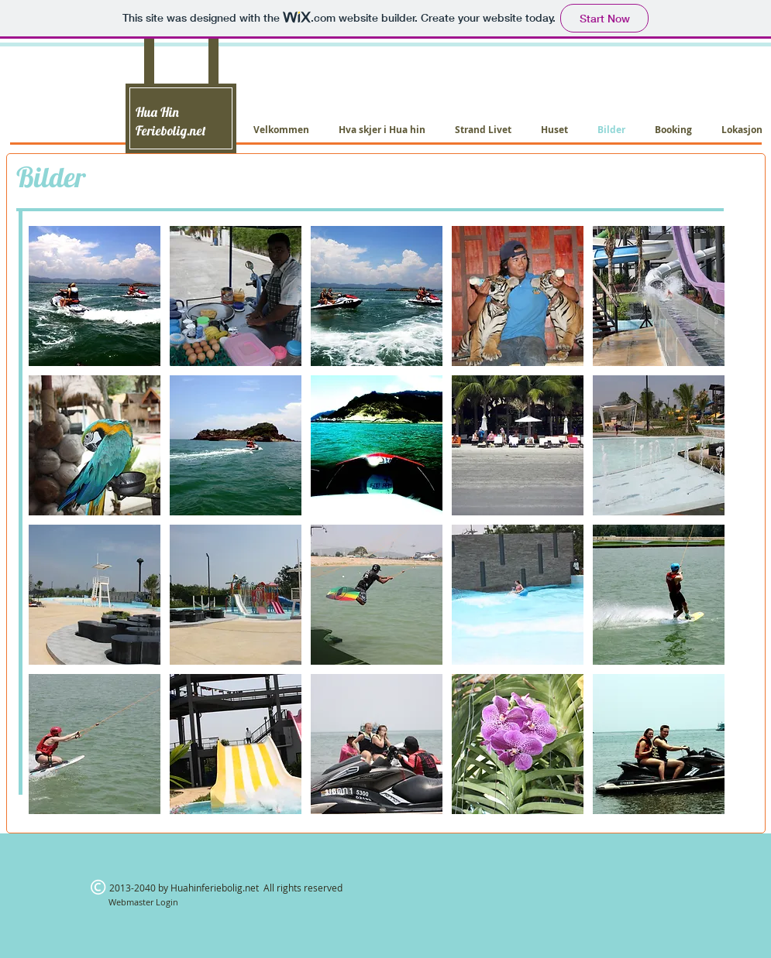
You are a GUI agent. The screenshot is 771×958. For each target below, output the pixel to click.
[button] (94, 296)
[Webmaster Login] (143, 901)
